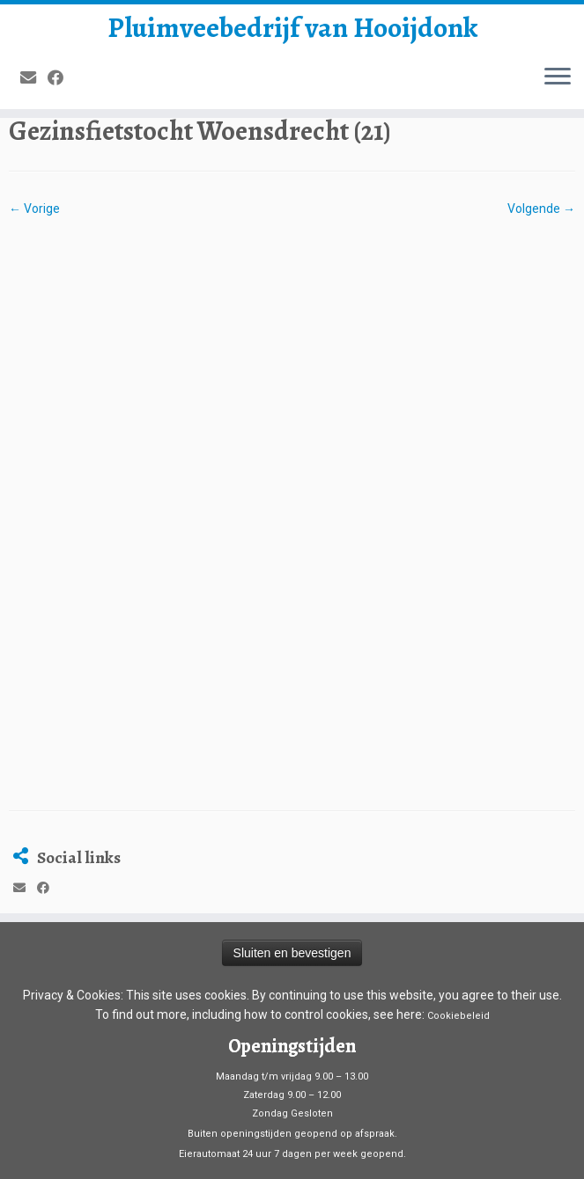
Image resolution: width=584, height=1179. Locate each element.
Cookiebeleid (458, 874)
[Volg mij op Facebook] (61, 78)
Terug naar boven (525, 1151)
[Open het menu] (557, 77)
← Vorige (34, 208)
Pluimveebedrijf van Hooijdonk (292, 27)
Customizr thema (486, 1129)
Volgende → (541, 208)
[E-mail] (34, 78)
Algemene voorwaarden (292, 1052)
